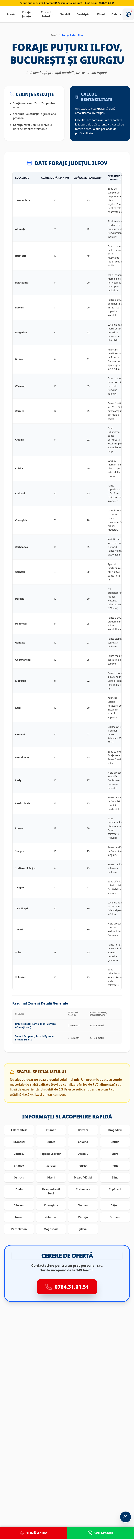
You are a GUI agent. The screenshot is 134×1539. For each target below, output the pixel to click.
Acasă (11, 14)
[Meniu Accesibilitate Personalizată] (125, 1517)
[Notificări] (128, 14)
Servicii (65, 14)
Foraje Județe (28, 14)
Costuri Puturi (47, 14)
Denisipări (83, 14)
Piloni (101, 14)
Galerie (116, 14)
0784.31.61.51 (106, 3)
